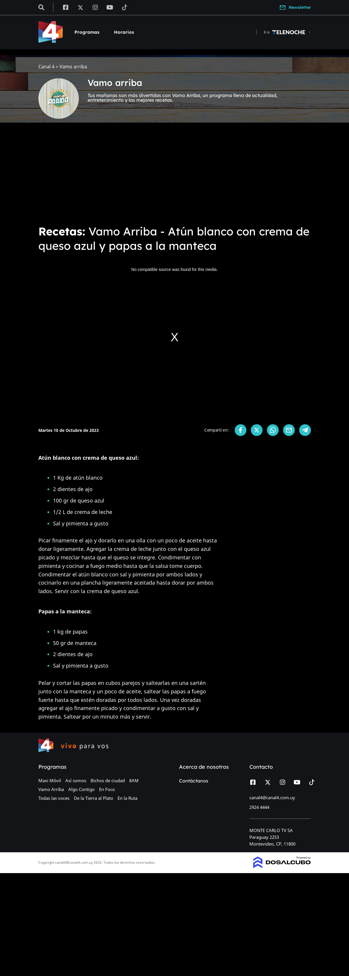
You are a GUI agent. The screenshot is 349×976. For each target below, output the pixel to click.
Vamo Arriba (51, 789)
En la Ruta (127, 798)
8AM (134, 780)
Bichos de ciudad (108, 780)
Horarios (124, 32)
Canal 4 (46, 66)
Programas (86, 32)
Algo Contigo (81, 789)
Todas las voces (53, 798)
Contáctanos (193, 781)
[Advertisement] (174, 176)
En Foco (107, 789)
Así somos (75, 780)
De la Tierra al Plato (93, 798)
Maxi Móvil (49, 780)
